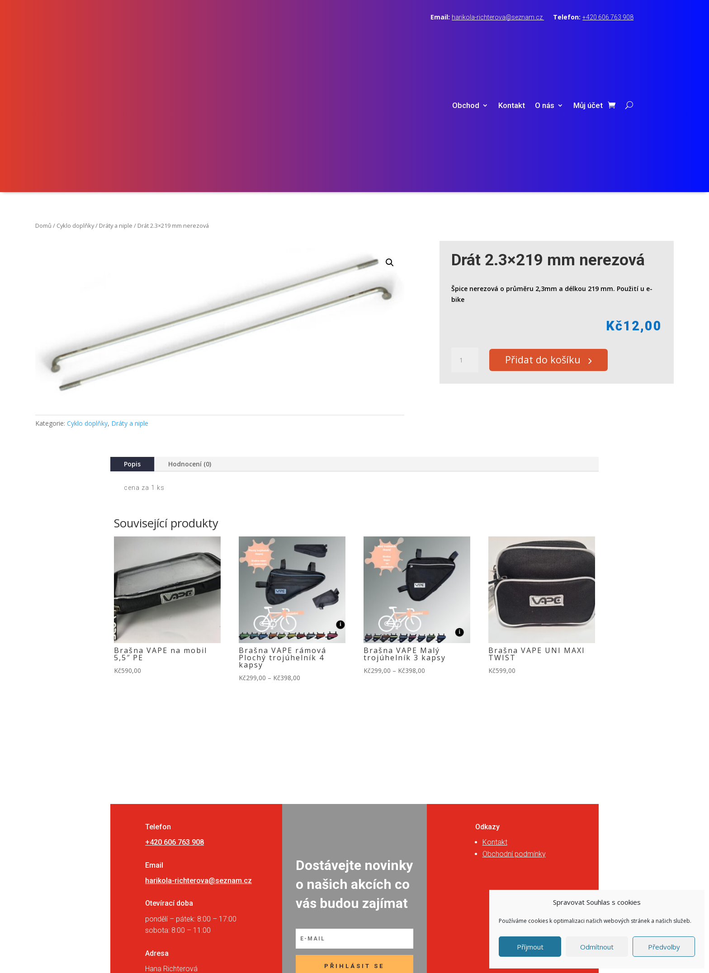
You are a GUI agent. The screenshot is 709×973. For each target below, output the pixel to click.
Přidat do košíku (547, 232)
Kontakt (511, 42)
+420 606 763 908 (607, 17)
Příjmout (530, 946)
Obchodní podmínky (514, 725)
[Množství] (464, 231)
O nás (544, 42)
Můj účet (588, 42)
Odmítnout (597, 946)
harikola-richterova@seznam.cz (498, 17)
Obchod (465, 42)
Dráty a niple (115, 97)
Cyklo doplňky (75, 97)
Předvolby (664, 946)
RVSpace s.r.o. (411, 953)
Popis (132, 335)
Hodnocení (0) (189, 335)
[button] (390, 134)
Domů (43, 97)
